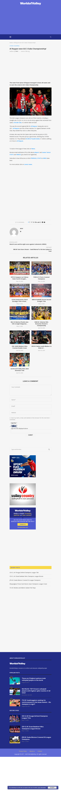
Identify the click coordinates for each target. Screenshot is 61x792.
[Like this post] (29, 222)
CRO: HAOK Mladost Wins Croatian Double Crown (19, 347)
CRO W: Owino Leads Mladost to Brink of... (41, 347)
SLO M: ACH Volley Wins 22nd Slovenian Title (20, 369)
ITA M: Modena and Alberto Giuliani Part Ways (23, 588)
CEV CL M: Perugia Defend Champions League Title (24, 572)
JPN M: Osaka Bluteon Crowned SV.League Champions (25, 580)
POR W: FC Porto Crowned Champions (41, 278)
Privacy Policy (23, 751)
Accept (52, 787)
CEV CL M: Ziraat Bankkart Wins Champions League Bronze (26, 576)
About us (32, 751)
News (33, 149)
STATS (39, 158)
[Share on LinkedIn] (37, 222)
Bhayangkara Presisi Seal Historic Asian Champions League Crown (28, 584)
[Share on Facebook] (31, 222)
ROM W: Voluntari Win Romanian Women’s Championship (41, 323)
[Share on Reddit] (38, 222)
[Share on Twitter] (33, 222)
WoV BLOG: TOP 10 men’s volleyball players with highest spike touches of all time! (36, 691)
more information (42, 787)
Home (11, 42)
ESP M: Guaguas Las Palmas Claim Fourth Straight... (19, 278)
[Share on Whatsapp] (40, 222)
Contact (40, 751)
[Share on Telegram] (42, 222)
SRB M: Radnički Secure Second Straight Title (41, 300)
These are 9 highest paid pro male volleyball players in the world (34, 679)
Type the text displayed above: (19, 428)
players (36, 152)
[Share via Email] (44, 222)
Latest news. (28, 164)
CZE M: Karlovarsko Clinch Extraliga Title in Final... (20, 300)
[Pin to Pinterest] (35, 222)
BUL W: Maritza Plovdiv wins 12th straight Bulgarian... (19, 323)
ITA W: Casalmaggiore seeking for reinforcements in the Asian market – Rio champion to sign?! (36, 702)
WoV (17, 51)
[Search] (50, 36)
